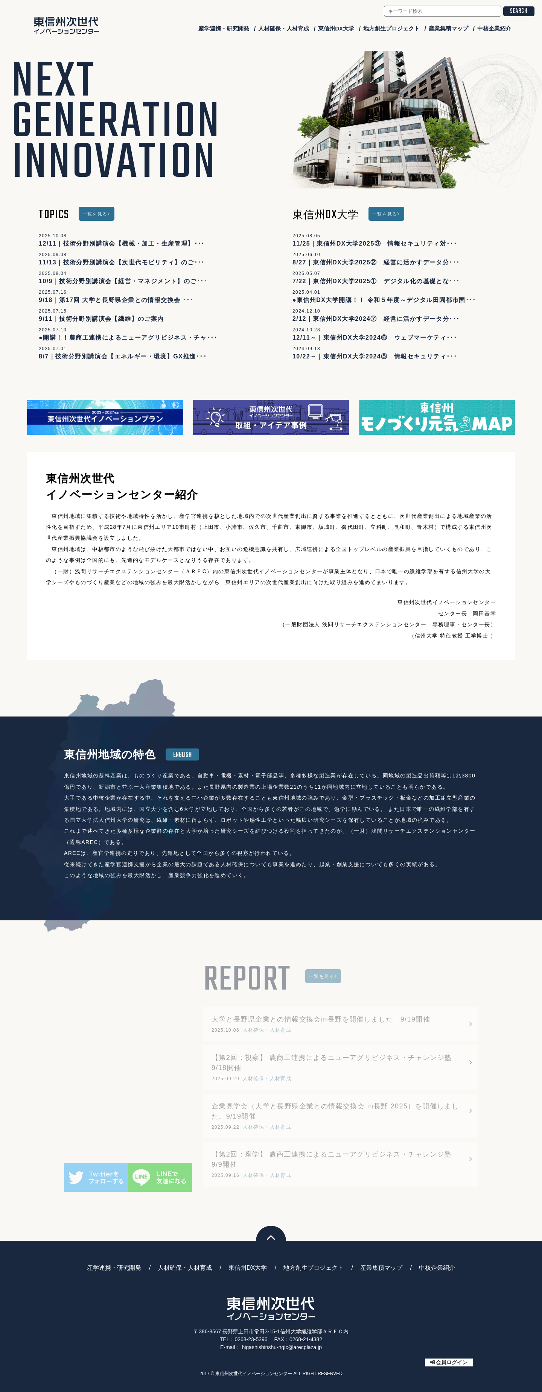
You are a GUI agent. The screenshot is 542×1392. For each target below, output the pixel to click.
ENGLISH (182, 755)
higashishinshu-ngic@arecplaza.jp (282, 1347)
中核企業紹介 (494, 28)
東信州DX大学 (336, 28)
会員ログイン (451, 1362)
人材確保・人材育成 (283, 28)
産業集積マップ (448, 28)
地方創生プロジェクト (391, 28)
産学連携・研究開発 (223, 28)
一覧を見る (95, 214)
